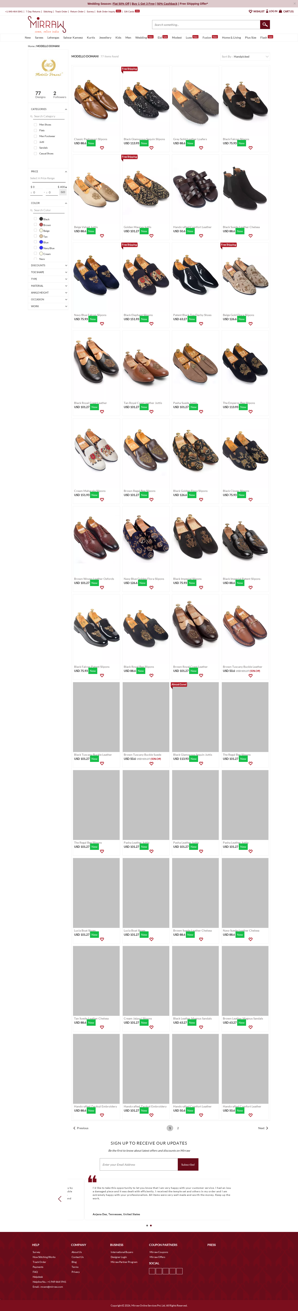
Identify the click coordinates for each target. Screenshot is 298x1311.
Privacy (76, 1271)
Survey (90, 11)
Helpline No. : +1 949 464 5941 (49, 1281)
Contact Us (78, 1257)
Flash (266, 37)
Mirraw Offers (157, 1257)
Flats (41, 130)
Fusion (210, 37)
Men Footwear (47, 136)
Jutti (41, 141)
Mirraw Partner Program (124, 1262)
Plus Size (250, 37)
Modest (177, 37)
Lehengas (53, 37)
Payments (38, 1266)
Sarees (39, 37)
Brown (45, 224)
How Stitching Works (44, 1257)
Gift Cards (132, 11)
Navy (42, 259)
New (28, 37)
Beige (44, 230)
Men (128, 37)
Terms (75, 1266)
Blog (74, 1262)
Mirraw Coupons (159, 1252)
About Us (77, 1252)
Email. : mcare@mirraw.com (48, 1286)
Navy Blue (46, 248)
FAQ (35, 1271)
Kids (118, 37)
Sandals (43, 147)
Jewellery (105, 37)
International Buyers (122, 1252)
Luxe (192, 37)
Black (44, 219)
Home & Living (231, 37)
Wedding (144, 37)
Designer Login (119, 1257)
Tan (43, 236)
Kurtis (91, 37)
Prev (61, 1199)
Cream (45, 253)
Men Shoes (45, 124)
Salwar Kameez (73, 37)
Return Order (77, 11)
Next (261, 1128)
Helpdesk (38, 1276)
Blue (43, 242)
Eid (163, 37)
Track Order (61, 11)
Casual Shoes (46, 153)
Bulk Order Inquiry (106, 11)
